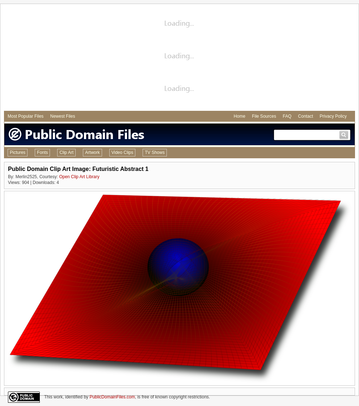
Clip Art (66, 152)
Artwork (92, 152)
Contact (305, 116)
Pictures (17, 152)
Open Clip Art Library (79, 176)
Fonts (42, 152)
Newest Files (62, 116)
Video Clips (122, 152)
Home (239, 116)
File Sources (264, 116)
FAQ (287, 116)
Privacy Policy (333, 116)
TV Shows (155, 152)
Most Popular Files (25, 116)
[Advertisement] (180, 58)
